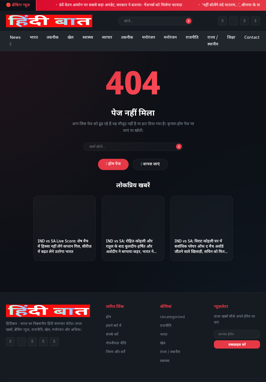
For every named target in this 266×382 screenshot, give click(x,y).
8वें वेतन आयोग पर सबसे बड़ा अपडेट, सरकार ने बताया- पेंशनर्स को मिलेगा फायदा (123, 5)
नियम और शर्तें (115, 352)
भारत (34, 37)
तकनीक (53, 37)
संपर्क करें (112, 335)
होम (108, 317)
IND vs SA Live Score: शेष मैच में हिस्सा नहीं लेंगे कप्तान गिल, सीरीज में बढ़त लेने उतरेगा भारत (64, 247)
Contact (254, 37)
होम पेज (113, 164)
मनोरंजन (150, 37)
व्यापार (108, 37)
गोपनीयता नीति (116, 343)
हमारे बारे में (113, 326)
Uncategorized (172, 317)
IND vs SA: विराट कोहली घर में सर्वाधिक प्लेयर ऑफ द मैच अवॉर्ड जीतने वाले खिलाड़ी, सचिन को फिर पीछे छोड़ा (200, 249)
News (15, 41)
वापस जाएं (150, 164)
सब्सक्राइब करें (237, 345)
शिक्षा (233, 37)
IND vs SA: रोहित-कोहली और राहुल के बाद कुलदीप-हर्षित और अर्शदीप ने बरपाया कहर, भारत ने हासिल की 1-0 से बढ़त (130, 249)
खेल (71, 37)
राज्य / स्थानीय (214, 41)
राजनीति (193, 37)
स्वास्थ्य (88, 37)
